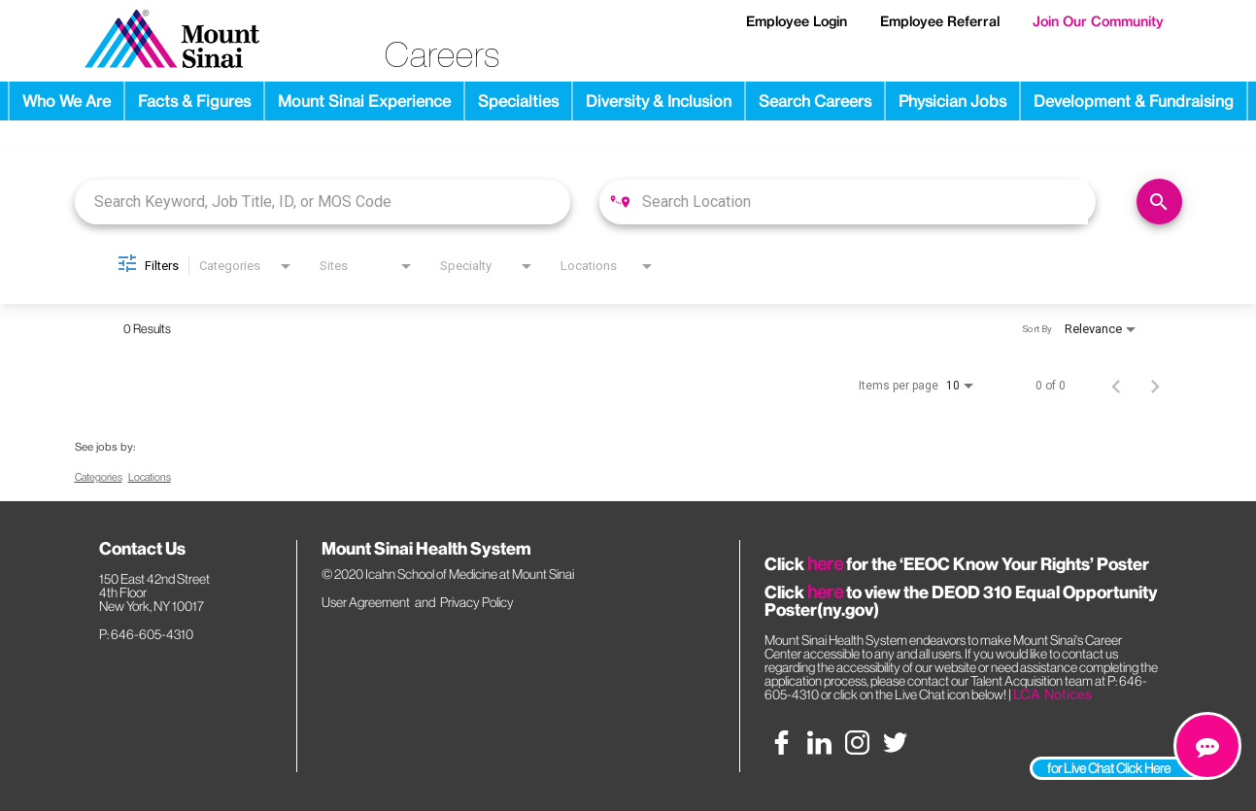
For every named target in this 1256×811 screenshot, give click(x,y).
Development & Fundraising (1134, 101)
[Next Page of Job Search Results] (1155, 385)
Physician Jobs (952, 101)
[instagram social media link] (857, 743)
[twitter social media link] (895, 743)
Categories (98, 477)
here (825, 563)
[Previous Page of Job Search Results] (1116, 385)
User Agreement (366, 602)
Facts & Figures (194, 101)
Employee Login (796, 21)
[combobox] (323, 201)
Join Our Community (1098, 21)
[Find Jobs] (1159, 201)
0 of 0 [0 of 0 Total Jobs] (1050, 385)
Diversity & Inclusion (658, 101)
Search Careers (815, 101)
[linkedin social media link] (819, 743)
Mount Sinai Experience (364, 101)
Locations (149, 477)
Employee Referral (940, 21)
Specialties (518, 101)
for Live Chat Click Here (1109, 768)
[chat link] (1207, 746)
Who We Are (66, 101)
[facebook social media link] (781, 743)
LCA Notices (1052, 694)
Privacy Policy (477, 602)
